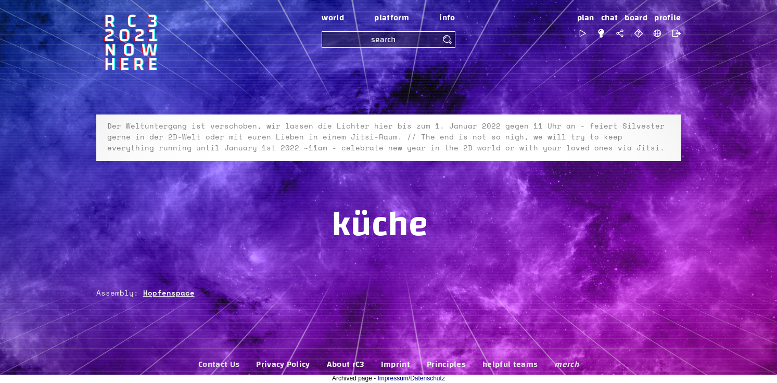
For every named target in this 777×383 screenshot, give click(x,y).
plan (585, 17)
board (636, 17)
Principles (446, 364)
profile (667, 17)
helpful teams (510, 364)
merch (566, 364)
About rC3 (345, 364)
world (333, 17)
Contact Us (218, 364)
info (447, 17)
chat (609, 17)
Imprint (395, 364)
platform (391, 17)
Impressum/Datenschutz (411, 378)
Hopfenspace (169, 293)
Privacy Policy (283, 364)
